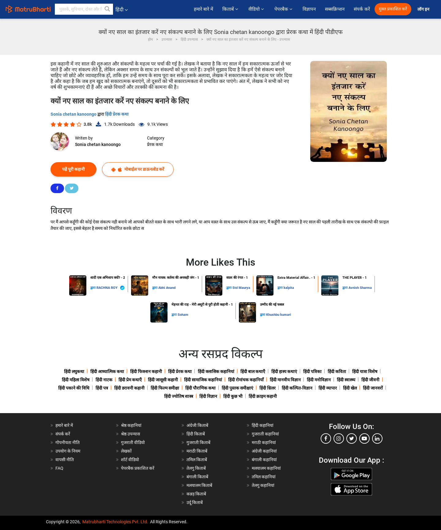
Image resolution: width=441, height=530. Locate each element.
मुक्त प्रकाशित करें (393, 9)
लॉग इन (423, 9)
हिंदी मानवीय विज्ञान (285, 379)
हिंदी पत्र (102, 388)
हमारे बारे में (203, 9)
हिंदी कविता (337, 371)
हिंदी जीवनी (370, 379)
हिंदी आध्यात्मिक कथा (107, 371)
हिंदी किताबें (196, 433)
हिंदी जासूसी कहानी (163, 379)
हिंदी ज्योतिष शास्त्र (178, 396)
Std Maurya (241, 288)
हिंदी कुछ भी (233, 396)
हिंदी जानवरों (373, 388)
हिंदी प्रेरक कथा (117, 114)
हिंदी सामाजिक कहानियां (203, 379)
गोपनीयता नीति (67, 442)
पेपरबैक (283, 9)
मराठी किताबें (197, 451)
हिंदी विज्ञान (208, 396)
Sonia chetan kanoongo (74, 114)
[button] (107, 9)
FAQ (59, 468)
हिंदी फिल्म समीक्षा (165, 388)
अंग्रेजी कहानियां (264, 451)
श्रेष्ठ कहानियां (131, 425)
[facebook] (326, 438)
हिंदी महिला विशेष (75, 379)
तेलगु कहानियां (263, 485)
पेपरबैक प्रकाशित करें (137, 468)
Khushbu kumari (278, 315)
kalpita (289, 288)
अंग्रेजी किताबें (197, 425)
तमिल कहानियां (264, 476)
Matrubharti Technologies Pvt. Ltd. (115, 521)
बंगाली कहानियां (264, 459)
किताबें (230, 9)
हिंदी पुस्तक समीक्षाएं (237, 388)
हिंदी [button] (121, 10)
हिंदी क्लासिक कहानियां (216, 371)
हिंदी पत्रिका (312, 371)
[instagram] (339, 438)
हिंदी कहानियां (262, 425)
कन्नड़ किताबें (196, 493)
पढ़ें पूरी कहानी (73, 169)
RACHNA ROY (110, 288)
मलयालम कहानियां (266, 468)
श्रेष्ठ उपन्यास (130, 433)
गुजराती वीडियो (133, 442)
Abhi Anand (166, 288)
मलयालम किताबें (199, 485)
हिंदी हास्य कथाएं (284, 371)
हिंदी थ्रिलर (267, 388)
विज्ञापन (309, 9)
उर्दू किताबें (195, 502)
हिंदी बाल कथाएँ (252, 371)
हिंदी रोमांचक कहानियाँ (246, 379)
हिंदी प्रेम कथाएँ (130, 379)
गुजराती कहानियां (265, 433)
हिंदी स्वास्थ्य (346, 379)
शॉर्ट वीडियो (130, 459)
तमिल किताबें (197, 459)
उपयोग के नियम (67, 451)
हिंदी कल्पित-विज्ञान (297, 388)
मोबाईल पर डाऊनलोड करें (137, 169)
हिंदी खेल (350, 388)
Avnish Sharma (360, 288)
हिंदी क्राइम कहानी (263, 396)
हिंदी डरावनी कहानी (129, 388)
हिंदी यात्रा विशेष (364, 371)
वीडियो (256, 9)
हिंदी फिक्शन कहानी (146, 371)
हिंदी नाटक (104, 379)
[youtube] (364, 438)
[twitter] (351, 438)
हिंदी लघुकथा (74, 371)
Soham (183, 315)
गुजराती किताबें (198, 442)
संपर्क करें (362, 9)
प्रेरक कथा (155, 144)
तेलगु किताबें (196, 468)
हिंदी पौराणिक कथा (200, 388)
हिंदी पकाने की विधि (73, 388)
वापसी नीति (64, 459)
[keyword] (84, 9)
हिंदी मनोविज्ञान (319, 379)
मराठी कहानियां (264, 442)
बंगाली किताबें (197, 476)
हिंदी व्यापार (327, 388)
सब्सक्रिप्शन (335, 9)
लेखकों (126, 451)
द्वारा (93, 288)
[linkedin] (377, 438)
